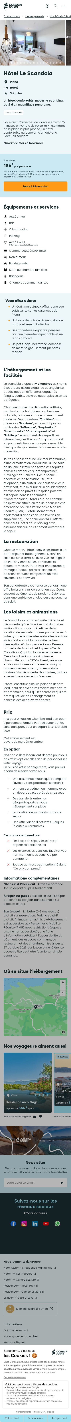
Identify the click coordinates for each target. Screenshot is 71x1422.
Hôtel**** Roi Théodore (18, 1273)
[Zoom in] (63, 982)
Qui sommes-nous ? (16, 1330)
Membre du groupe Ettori (32, 1308)
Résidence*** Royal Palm (19, 1285)
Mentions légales (14, 1342)
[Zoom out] (63, 988)
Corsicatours (12, 16)
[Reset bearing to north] (63, 993)
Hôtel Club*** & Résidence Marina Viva (28, 1267)
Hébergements (34, 16)
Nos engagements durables (21, 1336)
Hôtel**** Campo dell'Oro (20, 1279)
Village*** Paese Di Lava (18, 1297)
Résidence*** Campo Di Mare (22, 1291)
